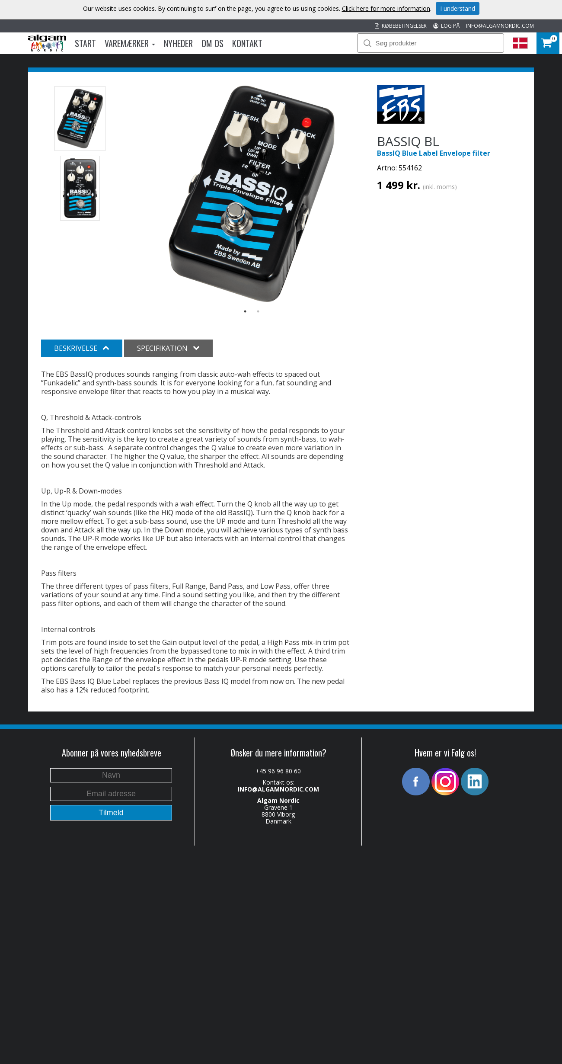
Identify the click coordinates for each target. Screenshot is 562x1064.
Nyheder (178, 43)
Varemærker (130, 43)
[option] (251, 194)
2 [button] (258, 311)
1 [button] (245, 311)
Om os (212, 43)
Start (85, 43)
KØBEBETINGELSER (401, 25)
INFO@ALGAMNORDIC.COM (500, 25)
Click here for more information (386, 8)
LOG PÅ (446, 25)
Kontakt (247, 43)
